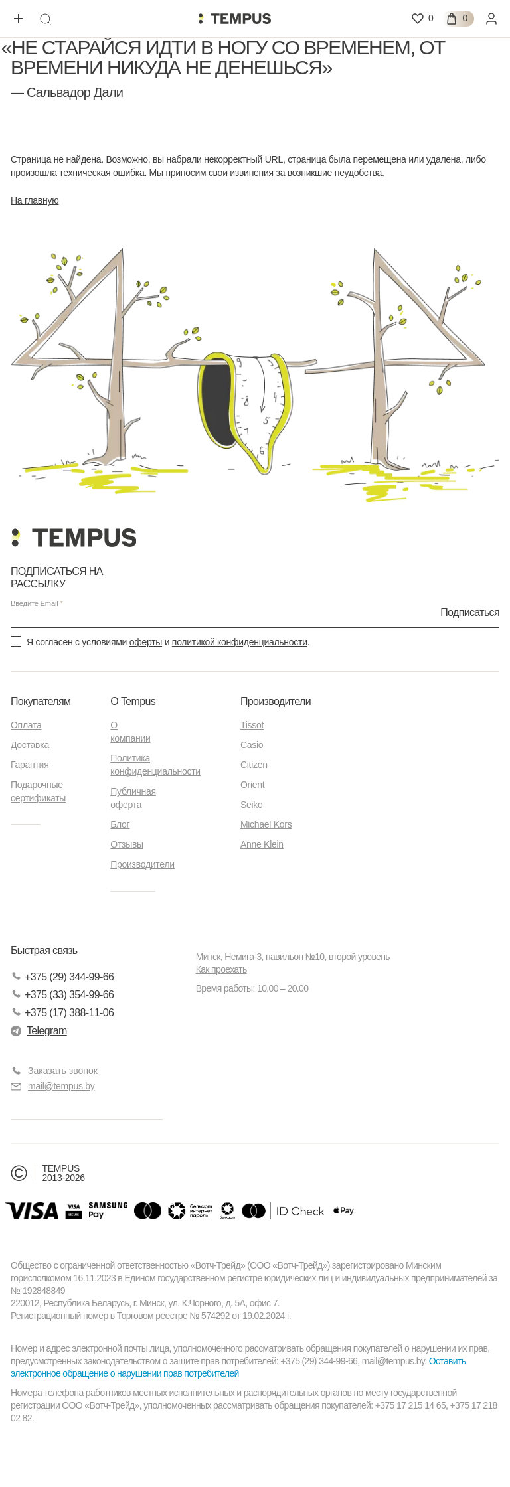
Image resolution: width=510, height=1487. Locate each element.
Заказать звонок (63, 1070)
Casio (251, 745)
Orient (252, 784)
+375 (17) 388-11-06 (62, 1012)
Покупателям (40, 701)
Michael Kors (266, 824)
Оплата (26, 725)
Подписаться (469, 611)
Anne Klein (262, 844)
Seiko (251, 804)
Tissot (252, 725)
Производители (142, 864)
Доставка (30, 745)
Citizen (254, 764)
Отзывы (126, 844)
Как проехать (221, 969)
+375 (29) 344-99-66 (62, 976)
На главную (34, 200)
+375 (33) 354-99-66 (62, 994)
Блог (119, 824)
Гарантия (29, 764)
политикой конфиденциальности (239, 642)
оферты (145, 642)
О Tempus (132, 701)
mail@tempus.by (53, 1086)
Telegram (39, 1030)
